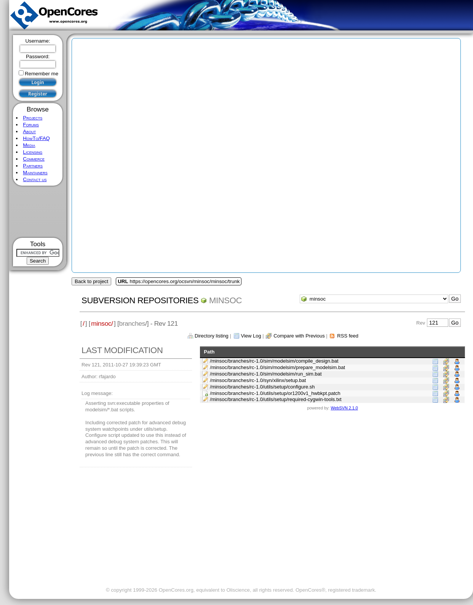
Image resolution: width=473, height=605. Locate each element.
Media (29, 145)
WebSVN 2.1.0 (344, 408)
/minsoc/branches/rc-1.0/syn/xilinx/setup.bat (258, 380)
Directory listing (212, 336)
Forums (31, 124)
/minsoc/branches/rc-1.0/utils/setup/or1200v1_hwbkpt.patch (275, 393)
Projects (32, 118)
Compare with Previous (298, 336)
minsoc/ (102, 323)
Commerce (34, 159)
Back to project (91, 281)
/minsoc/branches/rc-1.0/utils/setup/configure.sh (262, 387)
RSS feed (347, 336)
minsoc (225, 300)
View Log (251, 336)
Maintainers (35, 172)
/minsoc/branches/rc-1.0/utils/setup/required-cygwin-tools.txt (275, 399)
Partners (33, 166)
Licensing (32, 152)
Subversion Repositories (139, 300)
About (29, 131)
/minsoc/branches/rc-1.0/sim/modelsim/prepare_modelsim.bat (277, 367)
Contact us (34, 179)
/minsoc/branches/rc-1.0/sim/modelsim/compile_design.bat (274, 361)
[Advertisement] (38, 212)
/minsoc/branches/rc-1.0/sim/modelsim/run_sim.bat (265, 374)
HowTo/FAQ (36, 138)
